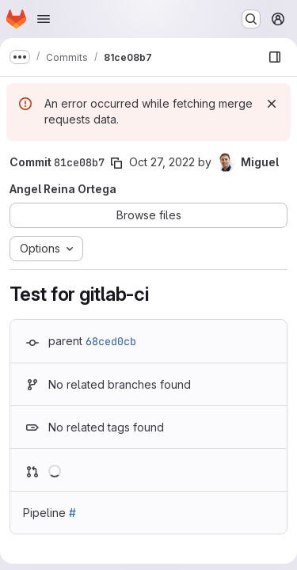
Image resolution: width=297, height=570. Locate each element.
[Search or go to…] (251, 19)
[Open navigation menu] (43, 19)
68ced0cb (111, 341)
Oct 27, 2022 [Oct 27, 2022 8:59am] (162, 162)
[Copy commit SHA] (116, 163)
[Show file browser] (274, 57)
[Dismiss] (271, 103)
